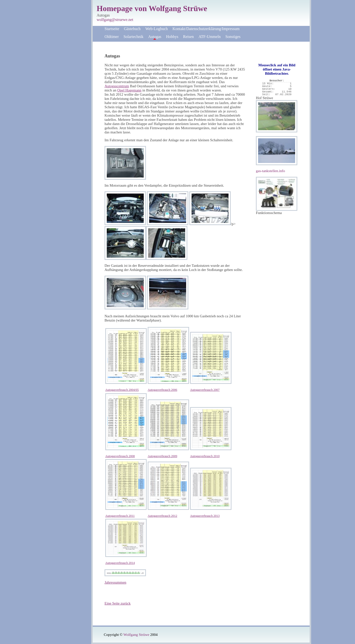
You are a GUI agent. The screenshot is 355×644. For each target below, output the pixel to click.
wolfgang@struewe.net (115, 20)
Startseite (112, 29)
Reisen (188, 37)
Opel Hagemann (129, 90)
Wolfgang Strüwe (136, 635)
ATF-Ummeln (209, 37)
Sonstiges (232, 37)
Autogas (154, 37)
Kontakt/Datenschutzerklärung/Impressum (206, 29)
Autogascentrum (117, 86)
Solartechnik (133, 37)
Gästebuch (132, 29)
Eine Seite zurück (118, 603)
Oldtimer (112, 37)
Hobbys (172, 37)
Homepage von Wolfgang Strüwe (152, 8)
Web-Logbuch (156, 29)
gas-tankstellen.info (270, 171)
